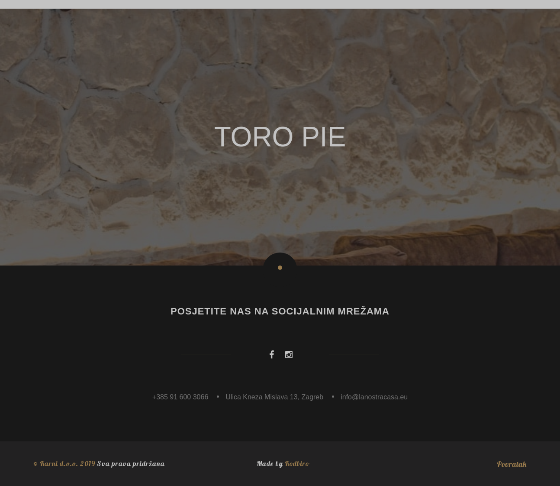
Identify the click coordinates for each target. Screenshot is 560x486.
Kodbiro (297, 463)
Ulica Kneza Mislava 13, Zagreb (274, 397)
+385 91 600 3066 (180, 397)
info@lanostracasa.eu (374, 397)
